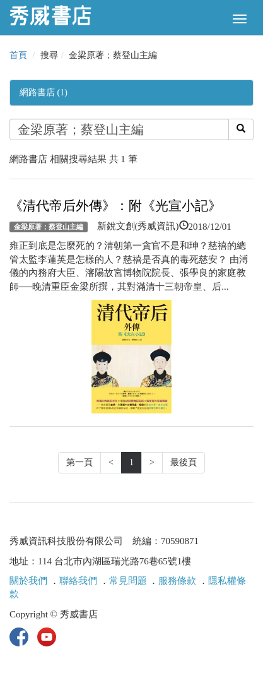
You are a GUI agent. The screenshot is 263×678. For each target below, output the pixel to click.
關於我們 (28, 581)
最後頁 (183, 462)
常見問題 (128, 581)
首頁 (18, 55)
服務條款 (177, 581)
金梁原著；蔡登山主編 (48, 226)
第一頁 (79, 462)
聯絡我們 (78, 581)
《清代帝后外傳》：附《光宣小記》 (115, 205)
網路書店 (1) (43, 92)
